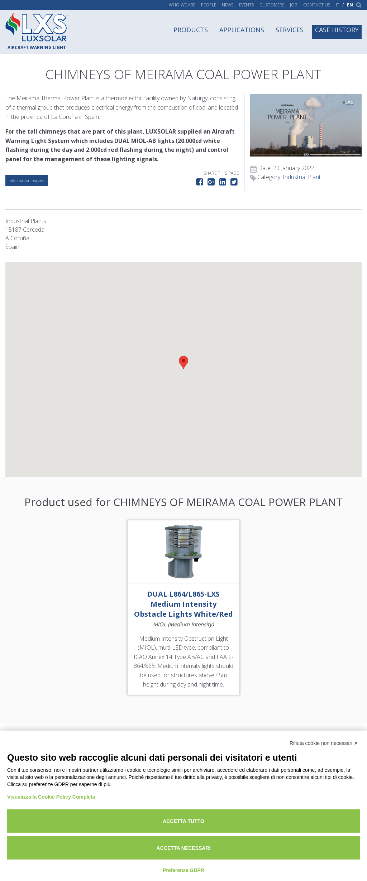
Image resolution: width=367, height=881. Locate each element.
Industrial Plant (302, 177)
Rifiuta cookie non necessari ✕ (324, 743)
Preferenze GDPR (183, 870)
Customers (271, 5)
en (350, 5)
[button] (183, 362)
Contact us (316, 5)
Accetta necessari (184, 848)
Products (190, 29)
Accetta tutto (183, 821)
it (337, 5)
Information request (27, 180)
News (227, 5)
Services (290, 29)
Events (246, 5)
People (208, 5)
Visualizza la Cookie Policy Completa (51, 797)
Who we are (182, 5)
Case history (337, 29)
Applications (241, 29)
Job (293, 5)
